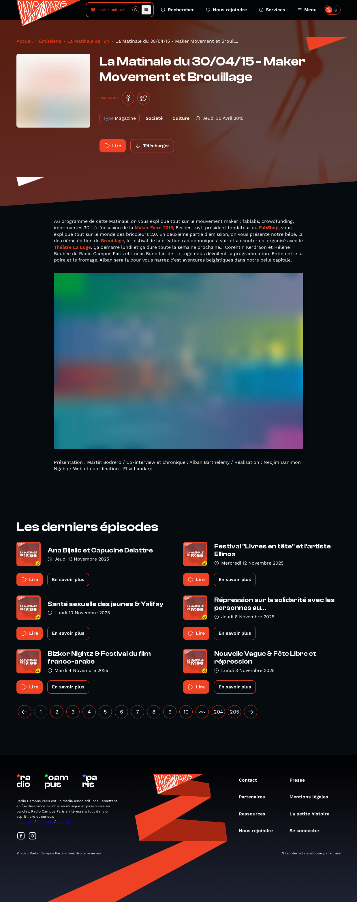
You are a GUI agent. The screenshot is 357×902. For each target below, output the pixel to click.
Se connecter (307, 830)
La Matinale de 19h (88, 41)
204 (218, 712)
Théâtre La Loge (72, 247)
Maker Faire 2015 (154, 227)
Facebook (45, 822)
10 (186, 712)
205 (234, 712)
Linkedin (64, 822)
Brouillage (112, 240)
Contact (251, 780)
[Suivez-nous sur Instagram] (32, 836)
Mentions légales (312, 797)
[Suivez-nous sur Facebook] (21, 836)
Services (272, 9)
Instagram (24, 822)
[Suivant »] (250, 711)
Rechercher (177, 9)
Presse (300, 780)
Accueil (24, 41)
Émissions (50, 41)
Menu (307, 9)
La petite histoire (312, 814)
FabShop (269, 227)
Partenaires (255, 797)
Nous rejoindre (226, 9)
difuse (335, 853)
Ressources (255, 814)
